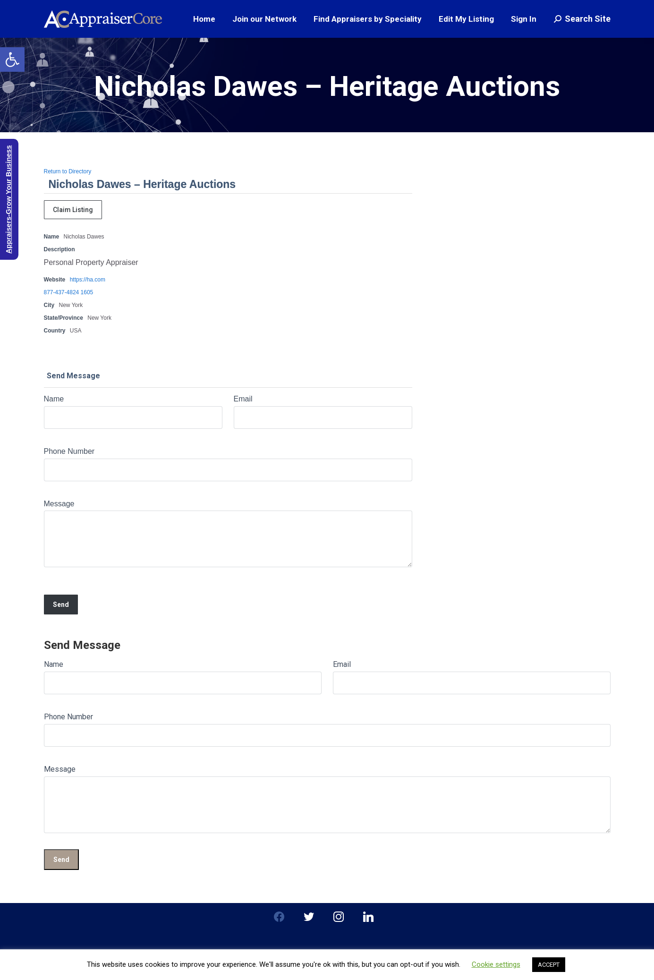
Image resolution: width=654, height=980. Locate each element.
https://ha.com (87, 279)
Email (243, 399)
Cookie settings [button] (496, 964)
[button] (12, 59)
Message (59, 504)
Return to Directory (68, 171)
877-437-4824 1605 (68, 292)
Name (54, 399)
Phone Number (69, 451)
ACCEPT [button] (549, 964)
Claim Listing (73, 209)
